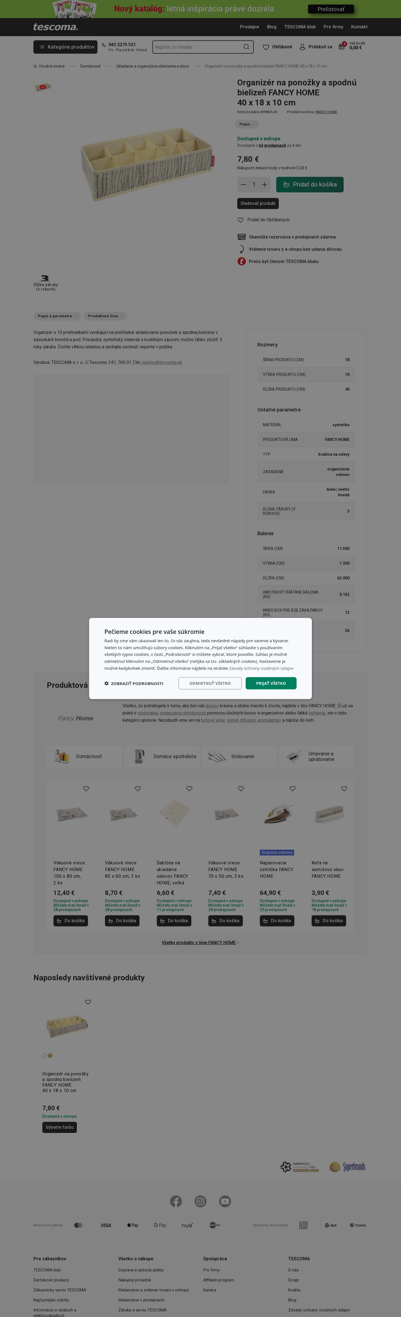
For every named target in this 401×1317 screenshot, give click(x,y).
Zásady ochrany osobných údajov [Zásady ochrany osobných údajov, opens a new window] (261, 668)
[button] (133, 683)
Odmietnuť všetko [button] (210, 683)
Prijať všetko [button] (271, 683)
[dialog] (200, 658)
